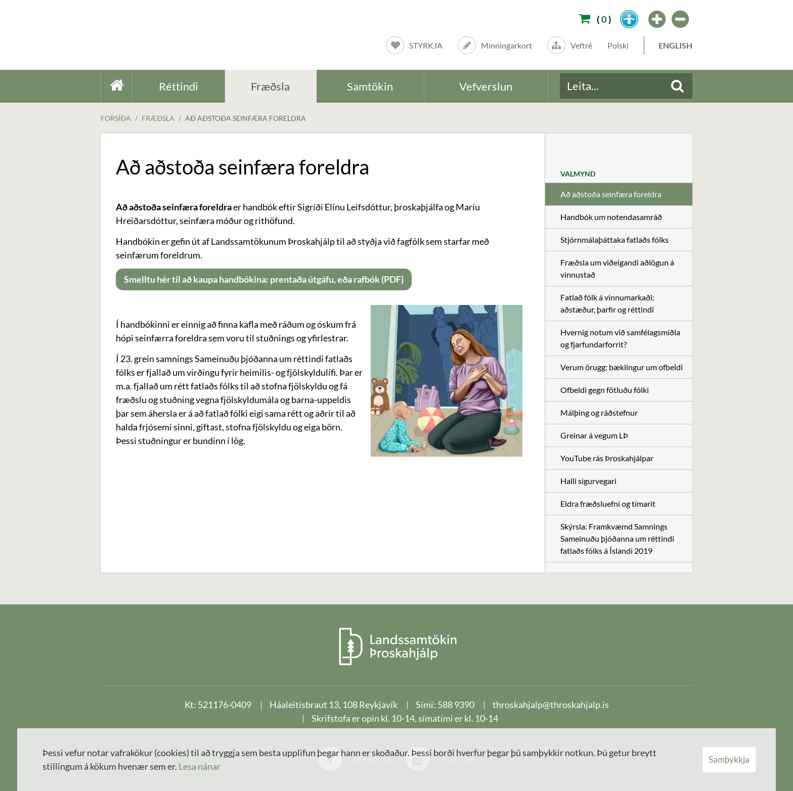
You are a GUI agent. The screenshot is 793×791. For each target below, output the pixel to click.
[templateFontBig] (657, 19)
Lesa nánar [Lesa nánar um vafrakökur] (200, 766)
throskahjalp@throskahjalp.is (551, 704)
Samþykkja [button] (729, 759)
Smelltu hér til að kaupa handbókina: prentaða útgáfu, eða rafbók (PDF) (264, 279)
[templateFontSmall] (681, 19)
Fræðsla (158, 118)
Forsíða (116, 118)
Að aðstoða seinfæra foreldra (245, 118)
